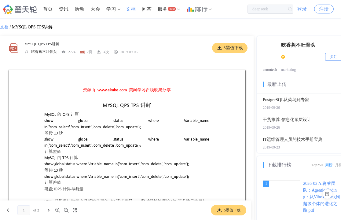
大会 (95, 9)
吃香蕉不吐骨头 (44, 52)
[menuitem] (48, 9)
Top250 (317, 165)
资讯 (63, 9)
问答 (147, 9)
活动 (79, 9)
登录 (302, 9)
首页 (48, 9)
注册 (324, 9)
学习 (111, 9)
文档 (131, 9)
